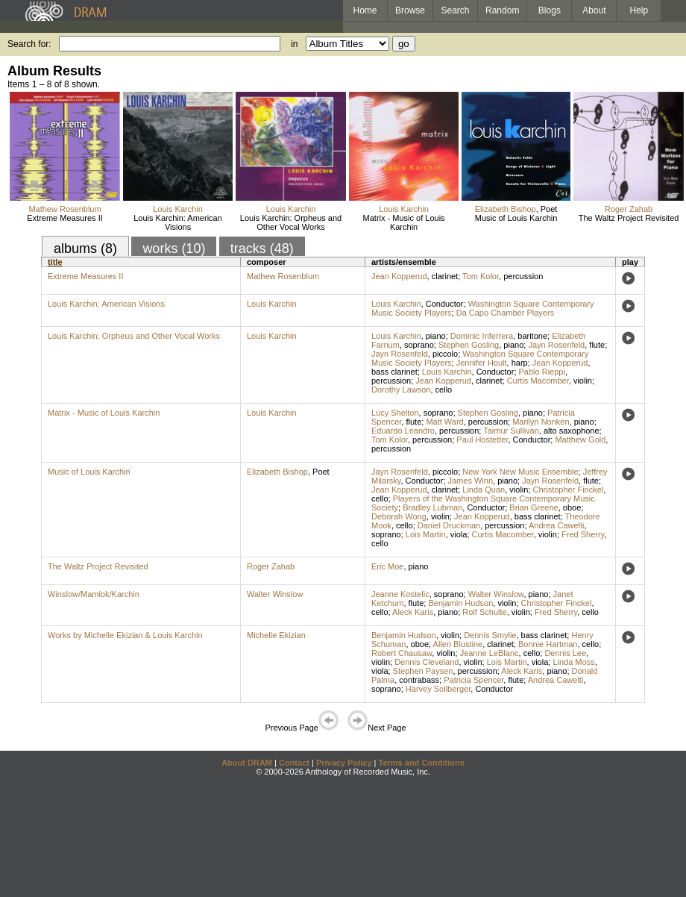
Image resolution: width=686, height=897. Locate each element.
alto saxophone (572, 430)
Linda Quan (483, 489)
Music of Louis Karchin (516, 217)
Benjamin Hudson (460, 602)
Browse (410, 10)
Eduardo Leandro (403, 430)
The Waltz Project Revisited (629, 217)
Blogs (549, 10)
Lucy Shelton (395, 412)
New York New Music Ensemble (520, 471)
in (294, 44)
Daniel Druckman (449, 525)
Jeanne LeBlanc (489, 652)
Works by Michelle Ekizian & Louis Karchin (125, 635)
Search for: (29, 44)
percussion (523, 276)
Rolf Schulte (484, 611)
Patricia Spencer (473, 679)
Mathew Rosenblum (64, 208)
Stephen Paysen (423, 670)
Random (502, 10)
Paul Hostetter (482, 439)
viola (459, 534)
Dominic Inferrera (481, 335)
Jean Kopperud (399, 276)
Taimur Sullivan (511, 430)
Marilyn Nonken (540, 421)
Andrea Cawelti (557, 525)
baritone (532, 335)
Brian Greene (533, 507)
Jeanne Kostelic (400, 594)
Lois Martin (426, 534)
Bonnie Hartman (548, 644)
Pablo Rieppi (542, 371)
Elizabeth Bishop (505, 208)
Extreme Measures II (64, 217)
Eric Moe (387, 566)
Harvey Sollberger (438, 688)
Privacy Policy (344, 762)
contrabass (419, 679)
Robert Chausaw (401, 652)
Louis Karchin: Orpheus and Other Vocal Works (291, 222)
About (593, 10)
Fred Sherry (582, 534)
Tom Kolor (480, 276)
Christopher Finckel (568, 489)
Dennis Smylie (490, 635)
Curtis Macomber (538, 380)
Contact (294, 762)
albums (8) (85, 248)
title (55, 261)
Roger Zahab (628, 208)
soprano (419, 344)
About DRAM (246, 762)
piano (436, 335)
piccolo (445, 353)
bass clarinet (394, 371)
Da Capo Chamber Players (505, 312)
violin (582, 380)
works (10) (173, 248)
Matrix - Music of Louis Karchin (404, 222)
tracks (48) (262, 248)
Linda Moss (573, 661)
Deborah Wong (399, 516)
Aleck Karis (412, 611)
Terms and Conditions (422, 762)
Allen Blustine (458, 644)
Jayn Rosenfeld (556, 344)
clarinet (445, 276)
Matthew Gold (580, 439)
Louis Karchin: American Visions (177, 222)
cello (444, 389)
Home (365, 10)
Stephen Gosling (468, 344)
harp (520, 362)
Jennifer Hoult (481, 362)
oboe (572, 507)
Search (455, 10)
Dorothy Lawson (401, 389)
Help (639, 10)
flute (597, 344)
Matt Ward (444, 421)
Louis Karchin (178, 208)
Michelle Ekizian (276, 635)
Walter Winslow (275, 594)
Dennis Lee (565, 652)
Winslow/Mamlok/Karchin (93, 594)
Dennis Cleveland (426, 661)
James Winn (471, 480)
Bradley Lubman (432, 507)
